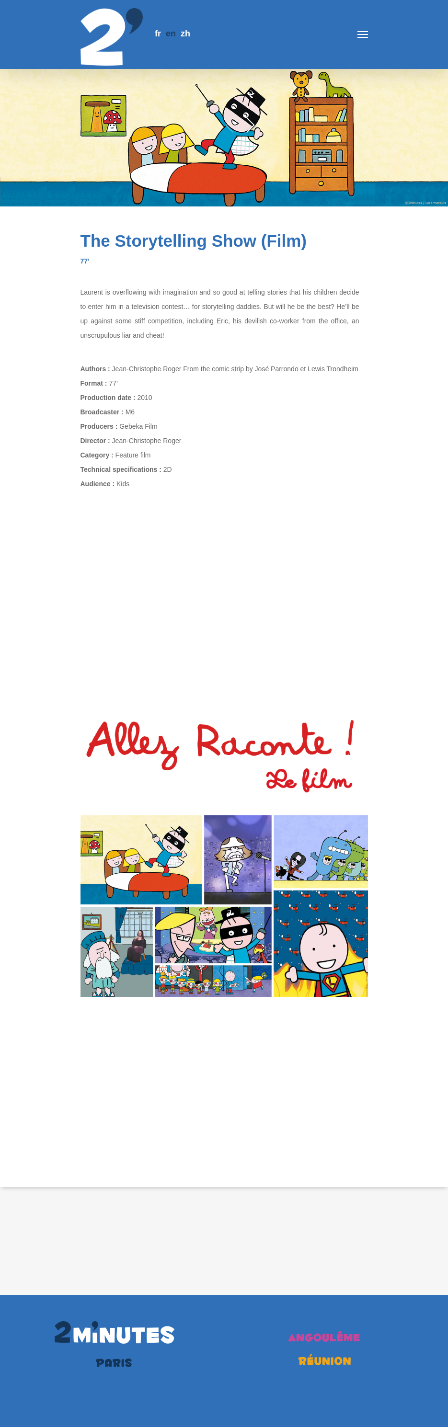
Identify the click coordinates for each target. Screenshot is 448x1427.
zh (185, 33)
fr (158, 33)
